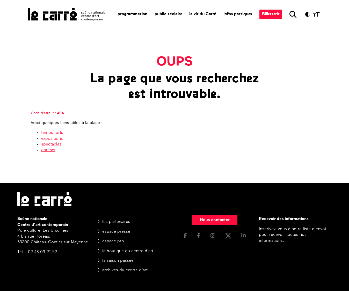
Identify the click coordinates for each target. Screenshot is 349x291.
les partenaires (116, 222)
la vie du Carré (202, 14)
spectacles (51, 144)
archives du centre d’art (125, 270)
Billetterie (271, 14)
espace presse (116, 232)
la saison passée (118, 261)
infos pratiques (237, 14)
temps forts (52, 133)
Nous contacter (215, 220)
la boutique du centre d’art (127, 251)
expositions (52, 139)
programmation (132, 14)
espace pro (113, 241)
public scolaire (168, 14)
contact (48, 150)
